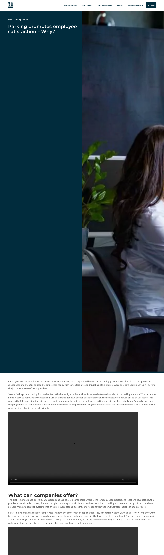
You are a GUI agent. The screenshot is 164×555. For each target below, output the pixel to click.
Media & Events (134, 5)
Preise (119, 5)
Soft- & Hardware (104, 5)
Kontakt (151, 5)
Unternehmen (70, 5)
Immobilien (87, 5)
